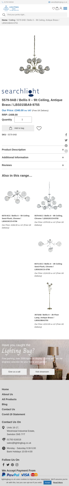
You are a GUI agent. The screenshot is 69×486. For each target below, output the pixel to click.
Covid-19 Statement (13, 414)
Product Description (14, 149)
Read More (58, 482)
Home (4, 20)
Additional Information (15, 157)
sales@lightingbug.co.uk (57, 2)
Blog (4, 404)
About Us (7, 394)
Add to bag (19, 128)
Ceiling (12, 20)
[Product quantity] (23, 120)
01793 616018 (8, 2)
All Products (9, 399)
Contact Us (8, 409)
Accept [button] (47, 482)
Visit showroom (42, 372)
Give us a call (14, 372)
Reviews (7, 165)
